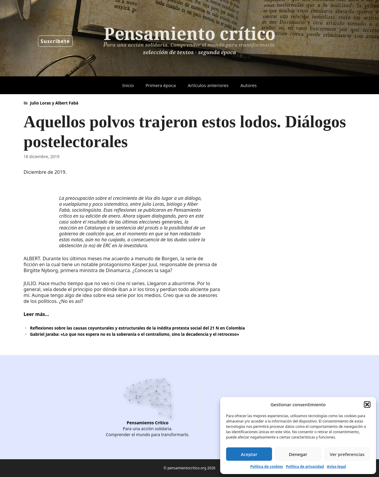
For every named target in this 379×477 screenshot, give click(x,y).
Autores (248, 85)
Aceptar (249, 454)
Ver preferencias (347, 454)
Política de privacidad (305, 466)
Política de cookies (266, 466)
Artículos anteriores (208, 85)
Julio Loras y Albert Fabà (54, 103)
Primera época (160, 85)
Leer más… (36, 314)
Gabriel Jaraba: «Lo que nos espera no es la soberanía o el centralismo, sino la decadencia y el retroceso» (134, 334)
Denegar (298, 454)
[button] (367, 404)
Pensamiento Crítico (148, 422)
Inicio (128, 85)
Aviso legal (336, 466)
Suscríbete (55, 41)
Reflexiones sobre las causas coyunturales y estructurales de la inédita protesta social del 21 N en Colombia (137, 328)
